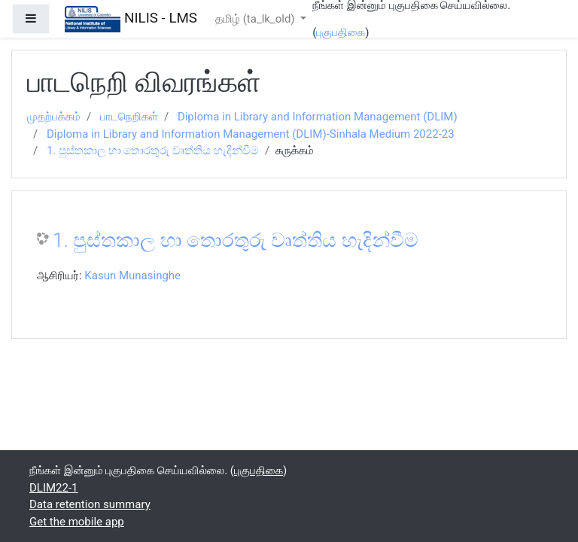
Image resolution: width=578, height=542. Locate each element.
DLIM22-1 (53, 488)
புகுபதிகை (340, 32)
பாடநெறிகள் (129, 116)
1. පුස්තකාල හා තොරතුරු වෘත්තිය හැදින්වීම (153, 150)
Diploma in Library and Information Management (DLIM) (318, 116)
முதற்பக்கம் (54, 116)
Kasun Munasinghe (132, 275)
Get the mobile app (76, 521)
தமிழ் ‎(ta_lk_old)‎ (256, 19)
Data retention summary (90, 504)
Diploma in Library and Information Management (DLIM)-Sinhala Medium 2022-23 (251, 134)
